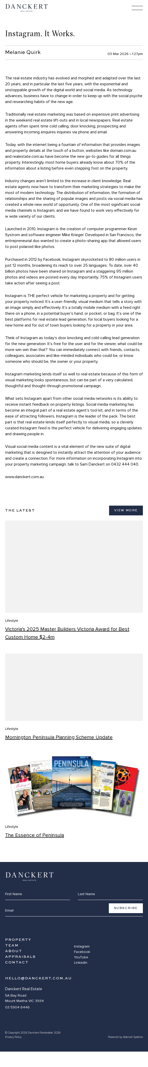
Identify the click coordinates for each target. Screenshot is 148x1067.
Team (12, 945)
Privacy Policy (13, 1037)
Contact (17, 962)
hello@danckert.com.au (38, 978)
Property (18, 940)
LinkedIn (80, 962)
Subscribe (126, 908)
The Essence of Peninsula (34, 835)
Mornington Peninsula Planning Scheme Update (59, 737)
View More (126, 510)
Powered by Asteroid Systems (125, 1037)
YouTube (81, 957)
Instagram (82, 946)
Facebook (82, 952)
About (13, 951)
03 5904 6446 (17, 1007)
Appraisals (20, 957)
